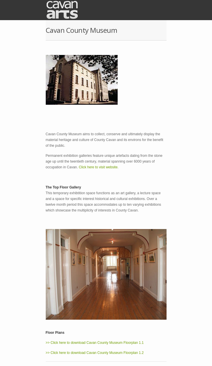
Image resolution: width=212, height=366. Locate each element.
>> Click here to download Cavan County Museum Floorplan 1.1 (95, 343)
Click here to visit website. (99, 167)
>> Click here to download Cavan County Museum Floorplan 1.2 (95, 353)
